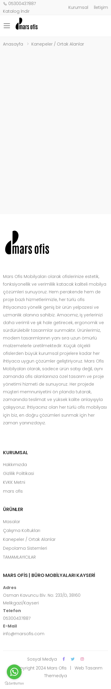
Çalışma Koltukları (21, 530)
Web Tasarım (87, 668)
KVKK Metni (14, 482)
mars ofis (13, 491)
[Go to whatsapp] (14, 671)
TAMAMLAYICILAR (19, 557)
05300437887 (19, 4)
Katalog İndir (16, 11)
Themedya (55, 676)
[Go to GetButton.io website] (14, 683)
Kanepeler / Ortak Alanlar (57, 44)
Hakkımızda (15, 465)
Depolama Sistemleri (25, 548)
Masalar (11, 522)
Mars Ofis (57, 668)
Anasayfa (13, 44)
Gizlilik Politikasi (18, 473)
